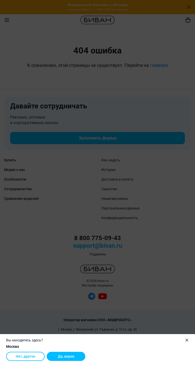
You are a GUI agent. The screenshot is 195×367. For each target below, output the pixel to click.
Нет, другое (25, 356)
